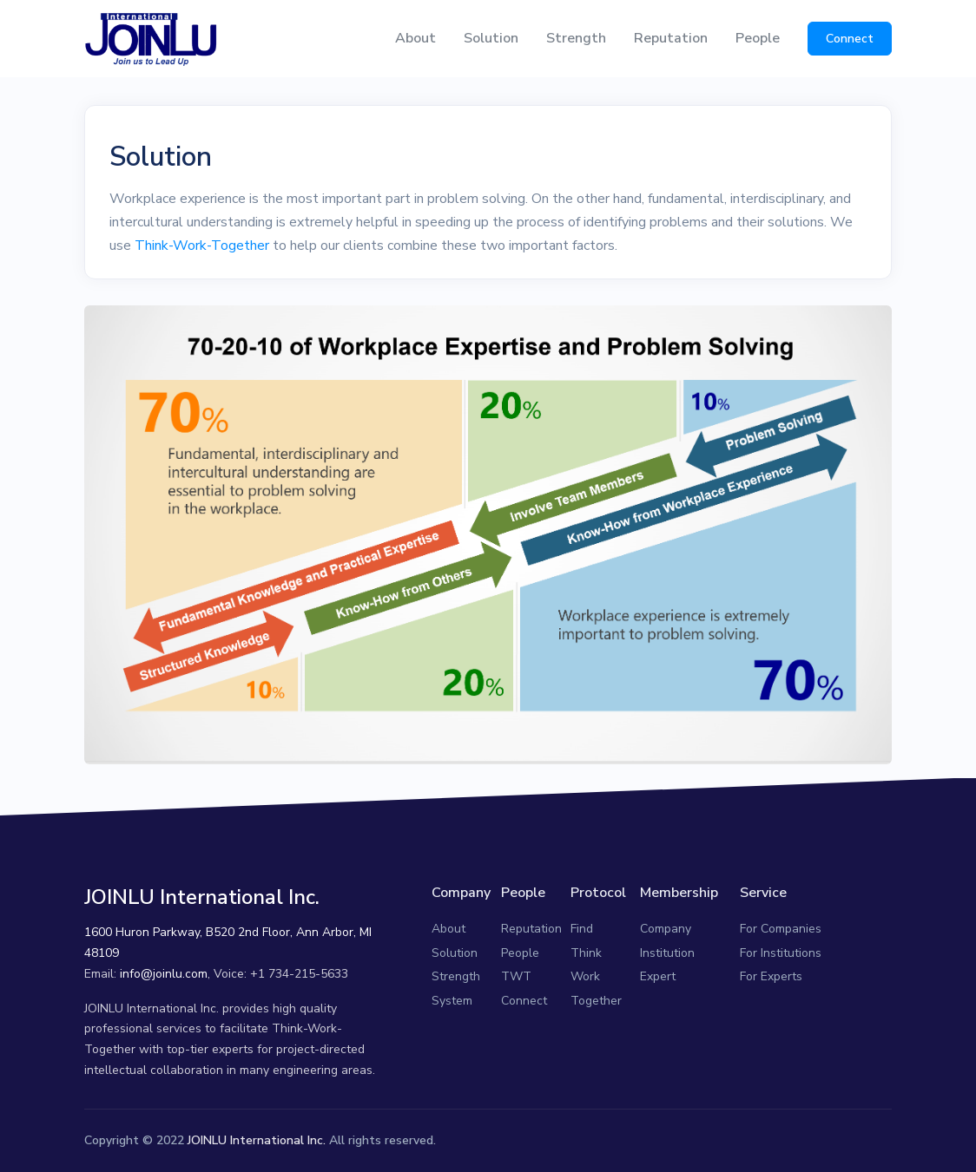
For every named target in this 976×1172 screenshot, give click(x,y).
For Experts (771, 976)
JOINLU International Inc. (257, 1140)
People (757, 38)
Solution (491, 38)
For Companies (780, 928)
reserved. (410, 1140)
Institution (667, 953)
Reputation (671, 38)
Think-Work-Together (202, 245)
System (452, 1000)
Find (581, 928)
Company (665, 928)
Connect (850, 38)
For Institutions (780, 953)
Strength (576, 38)
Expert (658, 976)
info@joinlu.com (164, 974)
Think (586, 953)
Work (585, 976)
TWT (516, 976)
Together (596, 1000)
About (415, 38)
